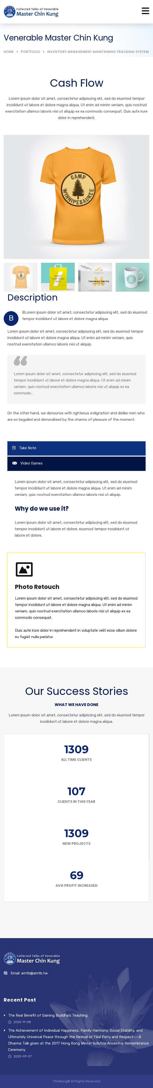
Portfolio (30, 51)
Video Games (27, 463)
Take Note (24, 448)
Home (9, 51)
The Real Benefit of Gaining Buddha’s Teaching (48, 1015)
